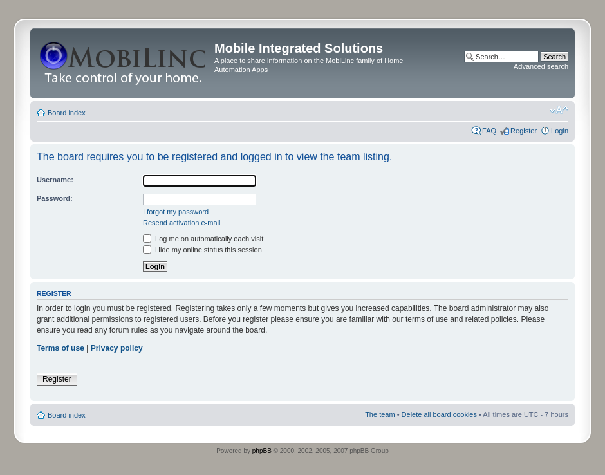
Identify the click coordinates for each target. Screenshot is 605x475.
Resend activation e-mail (181, 223)
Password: (55, 198)
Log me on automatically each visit (203, 239)
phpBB (262, 450)
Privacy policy (117, 348)
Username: (55, 179)
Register (523, 131)
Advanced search (541, 66)
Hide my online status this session (202, 250)
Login (559, 131)
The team (380, 414)
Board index (67, 112)
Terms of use (60, 348)
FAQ (489, 131)
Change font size (559, 110)
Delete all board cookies (439, 414)
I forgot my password (176, 212)
